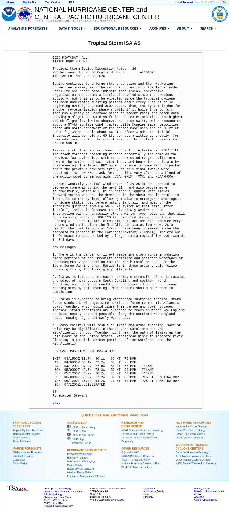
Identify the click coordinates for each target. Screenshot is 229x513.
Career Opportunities (205, 499)
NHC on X (75, 431)
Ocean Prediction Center (189, 433)
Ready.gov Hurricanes (79, 468)
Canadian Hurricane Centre (191, 452)
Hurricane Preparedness (87, 450)
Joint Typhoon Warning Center (192, 456)
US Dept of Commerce (56, 488)
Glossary (148, 496)
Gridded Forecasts (23, 456)
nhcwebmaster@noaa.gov (58, 505)
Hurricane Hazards (77, 457)
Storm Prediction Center (189, 430)
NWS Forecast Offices (193, 422)
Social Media (77, 422)
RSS (71, 2)
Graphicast (19, 459)
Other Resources (135, 448)
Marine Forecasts (27, 448)
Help (146, 494)
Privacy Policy (201, 488)
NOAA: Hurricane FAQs (134, 459)
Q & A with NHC (130, 452)
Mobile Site (29, 2)
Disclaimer (149, 488)
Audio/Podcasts (21, 437)
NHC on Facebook (80, 427)
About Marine (20, 463)
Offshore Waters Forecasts (27, 452)
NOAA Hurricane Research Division (140, 430)
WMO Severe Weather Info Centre (195, 463)
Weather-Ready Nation (79, 472)
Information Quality (153, 491)
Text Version (52, 2)
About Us (199, 496)
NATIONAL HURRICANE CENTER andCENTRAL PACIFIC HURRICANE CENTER (97, 13)
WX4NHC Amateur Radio (135, 467)
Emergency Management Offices (85, 476)
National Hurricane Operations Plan (140, 463)
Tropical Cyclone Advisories (28, 430)
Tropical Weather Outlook (26, 433)
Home (10, 2)
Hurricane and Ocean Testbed (137, 433)
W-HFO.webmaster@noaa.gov (107, 499)
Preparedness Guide (78, 454)
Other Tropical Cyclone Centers (193, 459)
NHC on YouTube (79, 434)
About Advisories (22, 441)
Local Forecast (184, 2)
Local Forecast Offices (188, 437)
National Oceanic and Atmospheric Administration (76, 21)
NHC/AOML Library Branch (136, 456)
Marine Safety (74, 465)
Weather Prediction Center (190, 426)
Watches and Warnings (79, 461)
